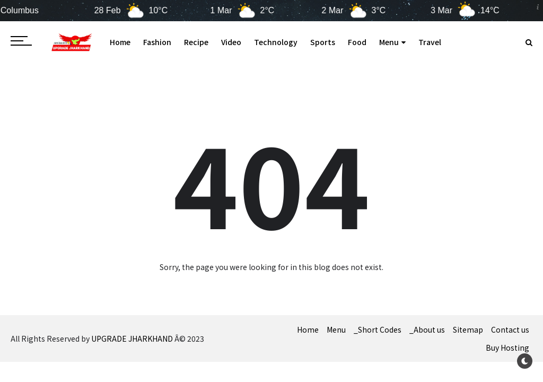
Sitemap (468, 329)
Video (231, 42)
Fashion (157, 42)
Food (357, 42)
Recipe (196, 42)
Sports (322, 42)
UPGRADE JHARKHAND (132, 338)
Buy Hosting (507, 347)
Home (120, 42)
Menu (392, 42)
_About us (427, 329)
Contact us (510, 329)
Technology (275, 42)
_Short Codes (377, 329)
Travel (429, 42)
